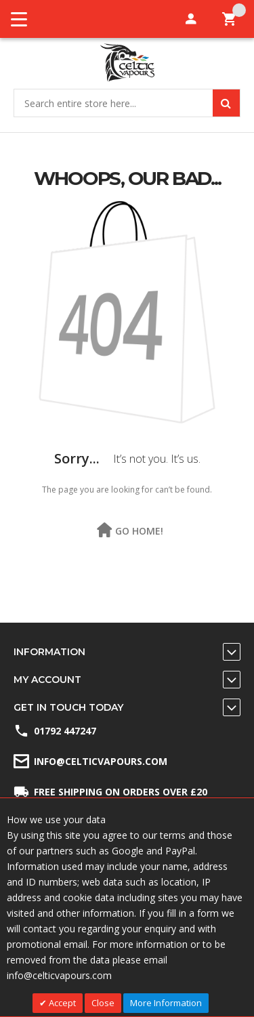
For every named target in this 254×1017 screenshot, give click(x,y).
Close (102, 1003)
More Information (166, 1003)
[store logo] (127, 62)
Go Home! (139, 531)
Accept (61, 1003)
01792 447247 (65, 730)
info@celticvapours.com (100, 761)
